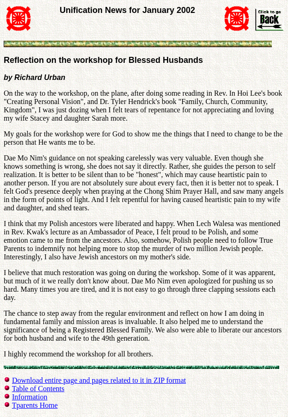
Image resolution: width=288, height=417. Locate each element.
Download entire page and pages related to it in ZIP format (99, 380)
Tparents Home (35, 405)
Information (29, 397)
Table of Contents (38, 388)
